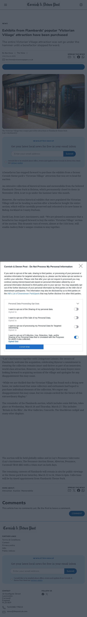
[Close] (81, 266)
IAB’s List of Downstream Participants (23, 293)
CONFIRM (24, 347)
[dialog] (43, 308)
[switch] (76, 309)
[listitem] (43, 303)
